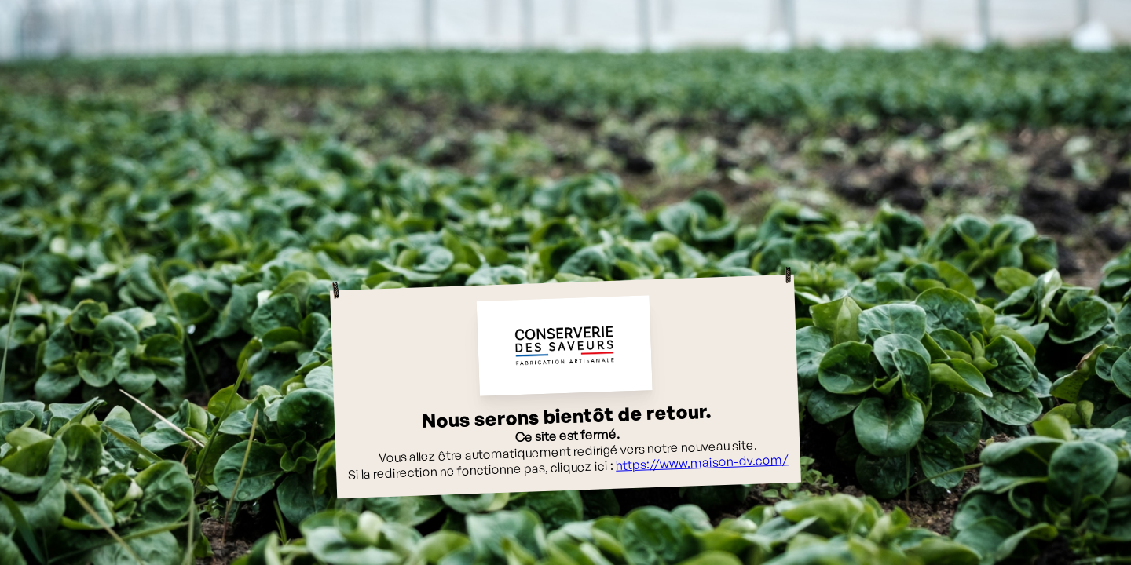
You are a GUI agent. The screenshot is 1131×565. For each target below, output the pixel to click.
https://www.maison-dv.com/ (702, 462)
